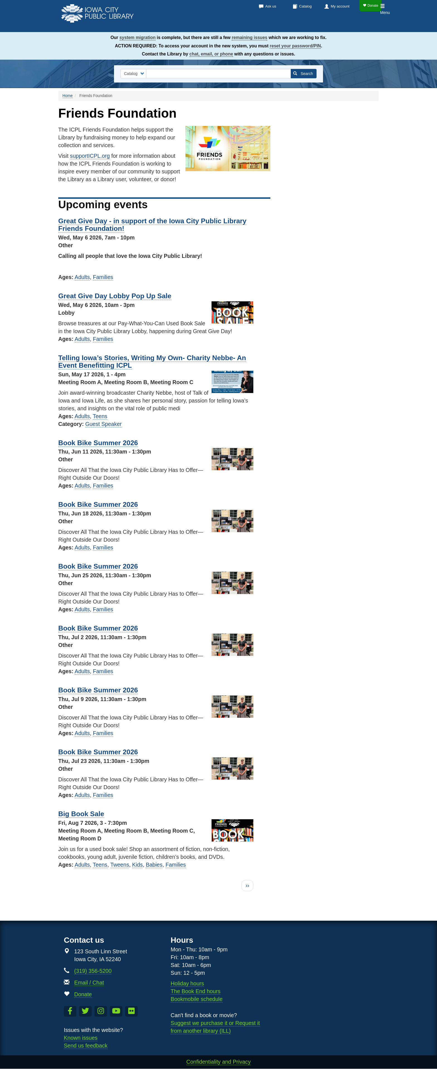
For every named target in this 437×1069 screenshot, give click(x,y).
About (328, 25)
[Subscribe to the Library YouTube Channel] (116, 1011)
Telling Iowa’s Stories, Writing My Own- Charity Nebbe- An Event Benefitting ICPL (152, 361)
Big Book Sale (81, 814)
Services (298, 25)
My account (340, 6)
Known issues (81, 1038)
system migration (138, 37)
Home (67, 96)
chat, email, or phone (211, 54)
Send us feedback (86, 1046)
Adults (82, 277)
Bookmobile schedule (196, 999)
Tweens (119, 865)
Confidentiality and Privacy (218, 1062)
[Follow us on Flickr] (131, 1011)
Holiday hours (187, 983)
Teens (370, 25)
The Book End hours (195, 991)
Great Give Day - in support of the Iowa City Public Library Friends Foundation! (152, 224)
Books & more (227, 25)
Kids (351, 25)
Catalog (305, 6)
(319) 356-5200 (92, 971)
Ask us (270, 6)
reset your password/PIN (295, 45)
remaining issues (249, 37)
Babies (154, 865)
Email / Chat (89, 983)
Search (303, 73)
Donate (370, 6)
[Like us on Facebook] (70, 1011)
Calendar (266, 25)
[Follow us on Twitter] (85, 1011)
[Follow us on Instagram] (100, 1011)
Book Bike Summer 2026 (98, 443)
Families (103, 277)
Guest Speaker (103, 424)
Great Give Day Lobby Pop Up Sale (114, 296)
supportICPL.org (90, 156)
